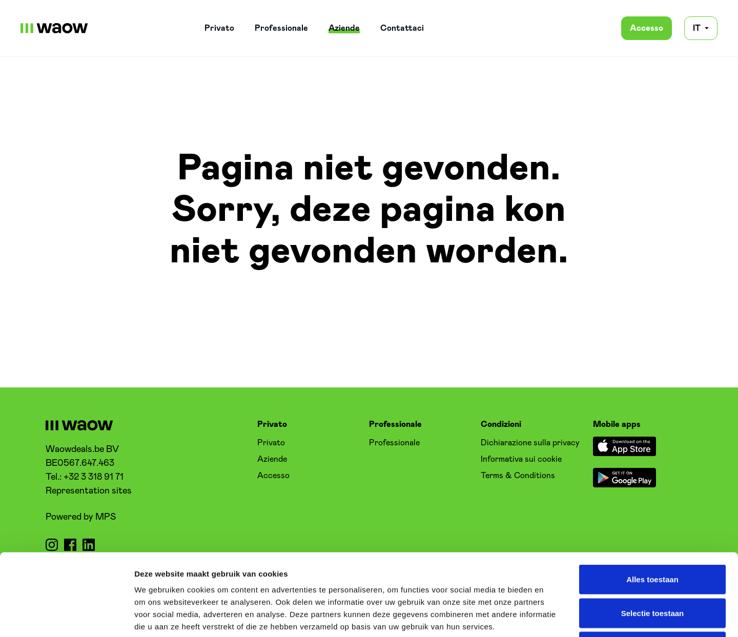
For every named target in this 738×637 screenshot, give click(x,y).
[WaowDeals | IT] (54, 28)
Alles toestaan (652, 502)
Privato (219, 28)
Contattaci (402, 28)
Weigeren (652, 569)
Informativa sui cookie (521, 459)
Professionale (281, 28)
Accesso (646, 28)
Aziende (344, 28)
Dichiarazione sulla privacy (530, 443)
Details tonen (553, 616)
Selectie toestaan (652, 536)
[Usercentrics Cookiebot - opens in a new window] (66, 617)
